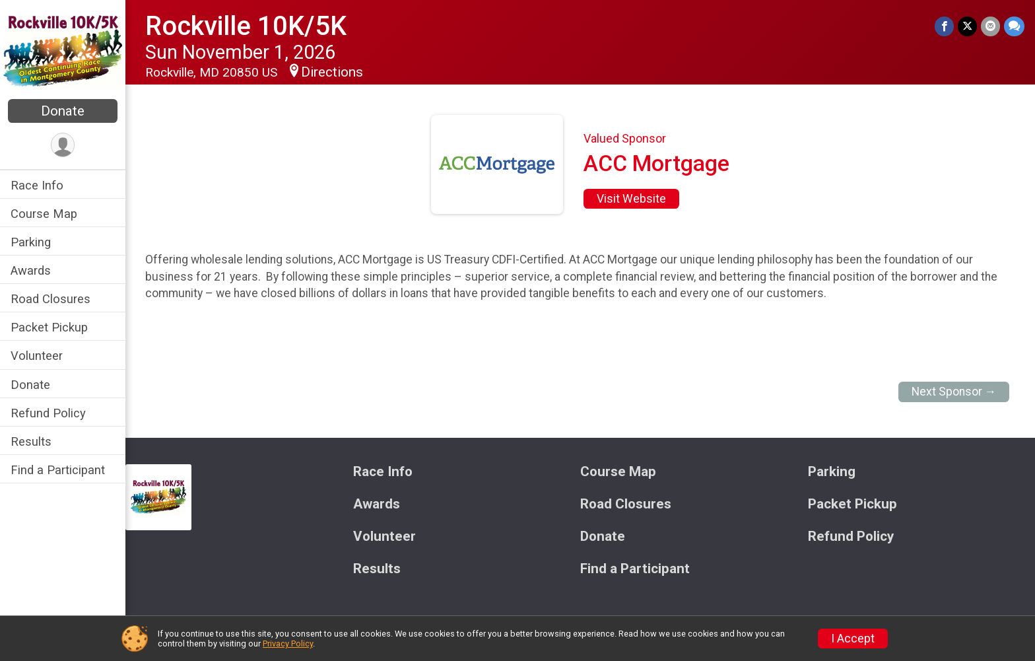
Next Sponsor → (954, 391)
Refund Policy (48, 413)
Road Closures (50, 299)
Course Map (44, 214)
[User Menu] (63, 145)
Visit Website (631, 198)
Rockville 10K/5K (246, 26)
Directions (332, 72)
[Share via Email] (990, 26)
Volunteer (37, 356)
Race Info (37, 185)
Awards (31, 270)
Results (31, 441)
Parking (31, 242)
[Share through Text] (1014, 26)
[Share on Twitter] (967, 26)
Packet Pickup (49, 327)
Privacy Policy (288, 643)
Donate (62, 111)
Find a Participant (58, 470)
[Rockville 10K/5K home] (62, 51)
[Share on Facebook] (944, 26)
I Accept (853, 638)
